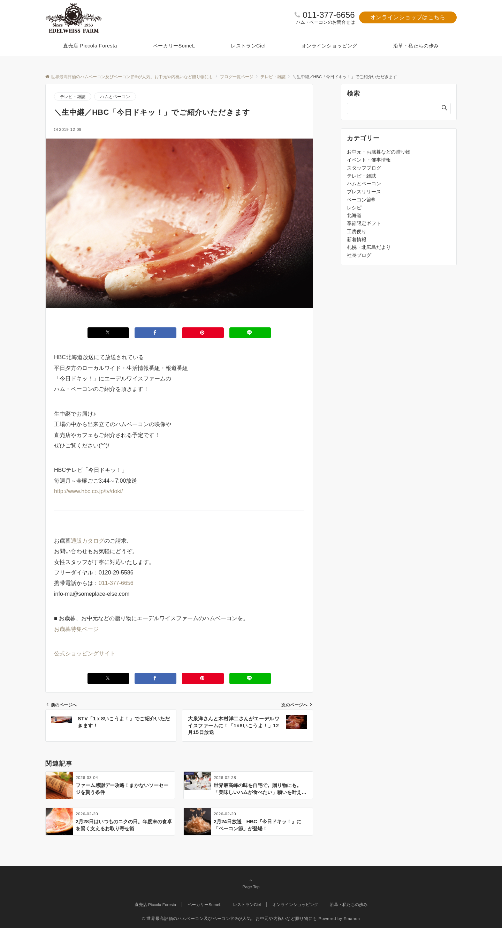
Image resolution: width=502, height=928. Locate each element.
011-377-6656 (329, 15)
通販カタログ (87, 541)
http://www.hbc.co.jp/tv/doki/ (88, 491)
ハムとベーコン (115, 96)
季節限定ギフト (364, 223)
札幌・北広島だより (369, 247)
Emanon (352, 918)
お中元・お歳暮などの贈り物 (378, 152)
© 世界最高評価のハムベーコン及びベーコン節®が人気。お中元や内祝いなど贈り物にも (229, 918)
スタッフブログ (364, 168)
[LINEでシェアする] (250, 332)
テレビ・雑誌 (72, 96)
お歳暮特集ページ (76, 629)
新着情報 (356, 239)
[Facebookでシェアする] (155, 332)
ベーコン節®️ (361, 199)
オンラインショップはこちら (408, 17)
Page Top (251, 883)
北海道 (354, 215)
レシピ (354, 207)
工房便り (356, 231)
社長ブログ (359, 255)
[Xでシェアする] (108, 332)
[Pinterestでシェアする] (203, 332)
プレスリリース (364, 191)
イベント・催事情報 (369, 160)
